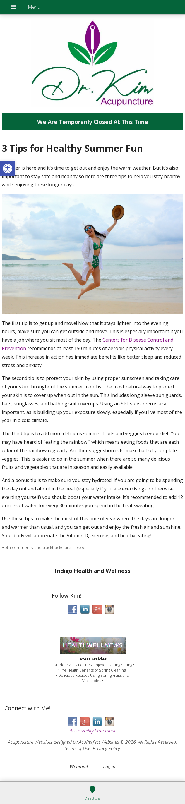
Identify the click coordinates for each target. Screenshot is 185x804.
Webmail (79, 766)
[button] (7, 168)
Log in (109, 766)
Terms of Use (77, 748)
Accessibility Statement (93, 730)
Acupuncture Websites (30, 742)
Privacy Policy (106, 748)
